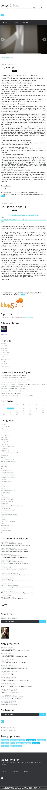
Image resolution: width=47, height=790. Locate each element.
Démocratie (4, 437)
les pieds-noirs (39, 194)
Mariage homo (5, 486)
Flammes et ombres (6, 388)
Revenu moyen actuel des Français (10, 380)
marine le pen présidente (17, 740)
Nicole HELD (4, 561)
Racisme (3, 512)
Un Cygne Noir (5, 528)
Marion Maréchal (5, 492)
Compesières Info (21, 382)
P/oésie (24, 377)
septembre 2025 (5, 359)
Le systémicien (10, 5)
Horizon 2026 (4, 457)
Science (3, 519)
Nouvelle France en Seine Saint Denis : (11, 375)
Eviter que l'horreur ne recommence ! (18, 549)
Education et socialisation (8, 446)
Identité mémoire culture (7, 459)
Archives (15, 22)
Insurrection (4, 464)
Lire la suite (29, 317)
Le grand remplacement (7, 473)
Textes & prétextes (19, 388)
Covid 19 (3, 433)
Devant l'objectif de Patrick (37, 384)
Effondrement (4, 448)
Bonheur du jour (19, 391)
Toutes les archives (5, 366)
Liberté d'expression (6, 481)
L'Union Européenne (6, 702)
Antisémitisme (5, 426)
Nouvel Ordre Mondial (7, 501)
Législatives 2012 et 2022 (8, 475)
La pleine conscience (6, 679)
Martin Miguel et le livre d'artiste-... (10, 377)
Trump (2, 523)
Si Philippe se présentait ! (14, 555)
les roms (7, 294)
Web (2, 532)
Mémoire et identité (13, 585)
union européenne (16, 746)
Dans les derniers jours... (7, 393)
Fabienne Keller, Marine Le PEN (9, 453)
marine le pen (31, 740)
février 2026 (4, 348)
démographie (5, 743)
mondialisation (5, 497)
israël (12, 743)
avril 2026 (3, 344)
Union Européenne (6, 530)
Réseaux (3, 517)
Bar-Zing (26, 375)
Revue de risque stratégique (8, 685)
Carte (4, 605)
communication (5, 431)
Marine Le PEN (5, 488)
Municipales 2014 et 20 (7, 499)
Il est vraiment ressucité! (7, 382)
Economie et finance (6, 444)
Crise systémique (5, 435)
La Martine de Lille (6, 470)
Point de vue (4, 503)
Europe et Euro (5, 451)
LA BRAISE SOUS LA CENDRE (9, 691)
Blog (2, 428)
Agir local (3, 424)
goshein (3, 543)
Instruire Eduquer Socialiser (8, 461)
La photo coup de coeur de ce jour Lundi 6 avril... (14, 384)
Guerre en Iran (5, 661)
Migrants (3, 495)
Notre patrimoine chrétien (15, 543)
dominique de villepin (23, 293)
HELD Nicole (4, 597)
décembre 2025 (5, 352)
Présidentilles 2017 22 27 (8, 510)
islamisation (35, 743)
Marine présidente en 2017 (8, 490)
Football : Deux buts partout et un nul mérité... (13, 395)
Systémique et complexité (8, 521)
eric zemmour (5, 746)
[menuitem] (5, 22)
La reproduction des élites (8, 655)
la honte (32, 293)
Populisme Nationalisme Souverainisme (12, 506)
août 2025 (3, 361)
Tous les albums (5, 334)
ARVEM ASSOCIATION (21, 386)
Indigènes (8, 67)
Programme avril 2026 (7, 386)
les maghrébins (30, 194)
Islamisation (4, 466)
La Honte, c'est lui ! (14, 206)
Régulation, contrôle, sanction (9, 514)
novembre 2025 (5, 355)
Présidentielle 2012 (6, 508)
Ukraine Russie (5, 526)
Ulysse (9, 579)
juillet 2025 (4, 363)
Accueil (5, 22)
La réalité (10, 591)
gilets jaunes (4, 455)
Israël (2, 468)
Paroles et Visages (27, 380)
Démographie (4, 439)
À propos (25, 22)
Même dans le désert (6, 391)
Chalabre (31, 395)
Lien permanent (6, 192)
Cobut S (3, 573)
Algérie (9, 567)
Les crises (3, 479)
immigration (4, 740)
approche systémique (23, 743)
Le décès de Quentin (6, 673)
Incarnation (20, 393)
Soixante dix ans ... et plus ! (8, 649)
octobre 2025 (4, 357)
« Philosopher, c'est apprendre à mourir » (12, 697)
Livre (2, 484)
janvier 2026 (4, 350)
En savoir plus (32, 788)
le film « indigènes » (20, 194)
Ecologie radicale (5, 442)
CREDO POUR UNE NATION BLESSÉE (11, 667)
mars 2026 (4, 346)
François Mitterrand (13, 573)
